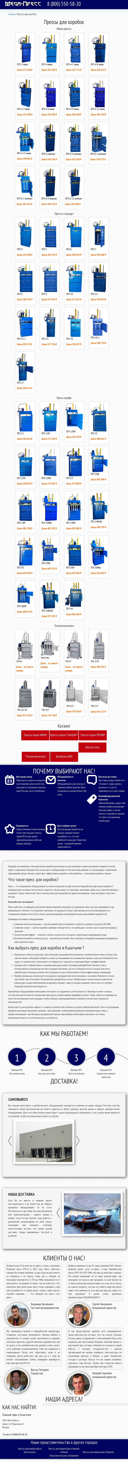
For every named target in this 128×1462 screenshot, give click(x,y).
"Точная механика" (35, 756)
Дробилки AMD (64, 756)
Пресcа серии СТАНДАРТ (64, 735)
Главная (12, 14)
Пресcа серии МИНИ (35, 735)
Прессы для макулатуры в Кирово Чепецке (63, 1450)
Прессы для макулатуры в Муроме (98, 1452)
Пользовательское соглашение (63, 1455)
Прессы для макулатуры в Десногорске (30, 1450)
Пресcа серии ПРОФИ (93, 735)
